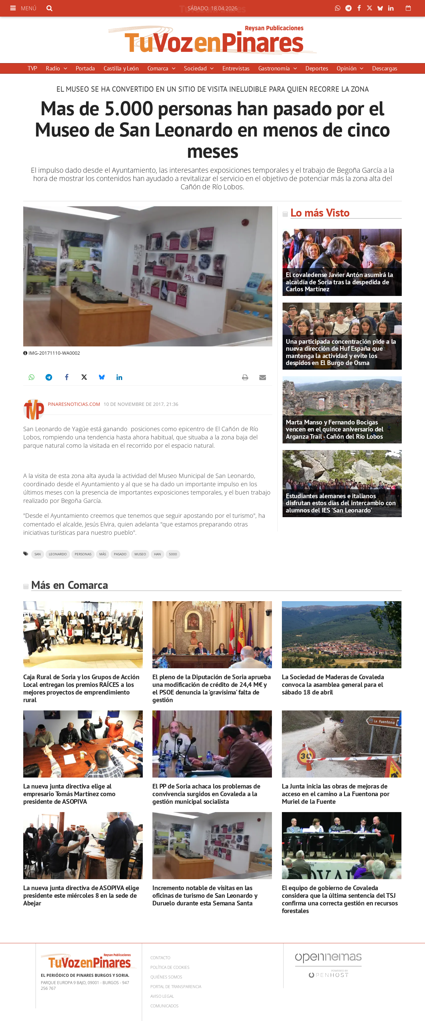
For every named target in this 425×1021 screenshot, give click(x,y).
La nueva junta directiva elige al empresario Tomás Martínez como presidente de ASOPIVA (69, 794)
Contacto (160, 958)
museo (140, 554)
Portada (85, 68)
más (102, 554)
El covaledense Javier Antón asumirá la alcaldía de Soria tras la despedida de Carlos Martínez (339, 281)
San (38, 554)
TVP (32, 68)
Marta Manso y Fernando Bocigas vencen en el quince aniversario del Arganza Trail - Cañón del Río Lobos (334, 429)
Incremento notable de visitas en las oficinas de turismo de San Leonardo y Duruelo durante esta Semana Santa (204, 895)
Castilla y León (121, 68)
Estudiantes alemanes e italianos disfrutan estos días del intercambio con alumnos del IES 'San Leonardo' (341, 503)
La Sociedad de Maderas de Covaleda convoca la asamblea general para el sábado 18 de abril (333, 684)
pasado (120, 554)
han (157, 554)
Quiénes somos (166, 977)
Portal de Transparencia (175, 986)
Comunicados (164, 1006)
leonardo (58, 554)
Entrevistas (236, 68)
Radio (54, 68)
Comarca (158, 68)
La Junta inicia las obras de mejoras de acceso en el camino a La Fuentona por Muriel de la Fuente (335, 794)
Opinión (347, 68)
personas (83, 554)
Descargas (384, 68)
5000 (173, 554)
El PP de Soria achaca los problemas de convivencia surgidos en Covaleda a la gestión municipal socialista (206, 794)
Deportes (316, 68)
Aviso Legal (162, 996)
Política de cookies (170, 967)
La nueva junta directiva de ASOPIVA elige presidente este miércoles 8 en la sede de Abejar (81, 895)
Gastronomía (275, 68)
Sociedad (196, 68)
